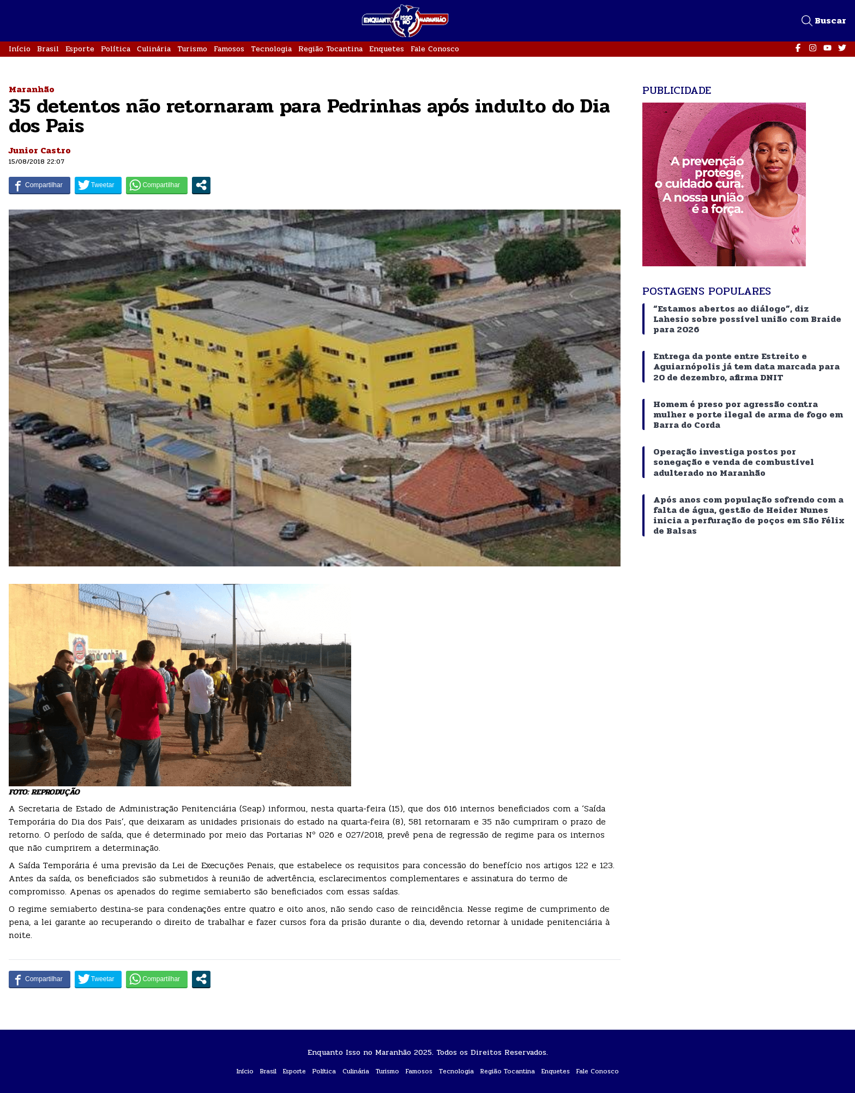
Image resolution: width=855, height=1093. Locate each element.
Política (115, 49)
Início (20, 49)
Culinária (154, 49)
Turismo (192, 49)
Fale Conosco (435, 49)
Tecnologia (271, 49)
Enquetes (386, 49)
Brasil (48, 49)
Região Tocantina (330, 49)
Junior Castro (40, 150)
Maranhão (32, 89)
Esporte (79, 49)
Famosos (229, 49)
